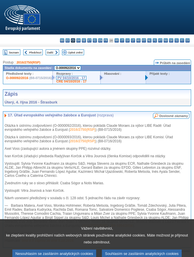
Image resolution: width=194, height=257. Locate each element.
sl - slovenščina (176, 40)
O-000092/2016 (17, 78)
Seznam (14, 52)
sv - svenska (187, 40)
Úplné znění (75, 52)
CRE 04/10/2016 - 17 (71, 81)
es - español (67, 40)
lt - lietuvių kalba (133, 40)
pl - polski (155, 40)
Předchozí (35, 52)
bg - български (62, 40)
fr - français (106, 40)
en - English (100, 40)
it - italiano (122, 40)
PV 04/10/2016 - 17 (71, 78)
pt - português (160, 40)
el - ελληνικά (95, 40)
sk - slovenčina (171, 40)
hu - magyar (138, 40)
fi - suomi (182, 40)
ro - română (166, 40)
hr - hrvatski (117, 40)
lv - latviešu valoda (127, 40)
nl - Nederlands (149, 40)
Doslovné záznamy (173, 116)
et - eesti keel (89, 40)
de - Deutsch (84, 40)
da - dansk (78, 40)
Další (50, 52)
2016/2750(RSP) (28, 62)
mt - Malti (144, 40)
